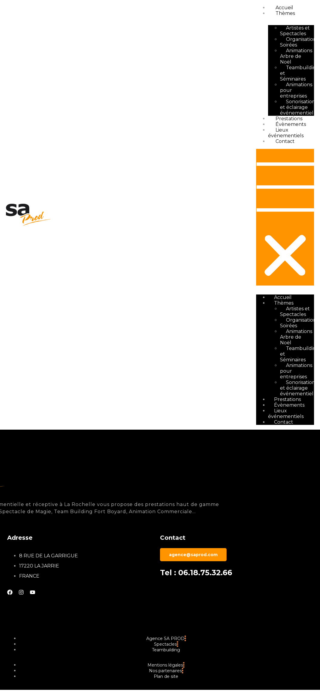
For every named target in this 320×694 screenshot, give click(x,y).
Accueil (284, 7)
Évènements (291, 124)
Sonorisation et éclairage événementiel (297, 107)
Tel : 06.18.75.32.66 (196, 572)
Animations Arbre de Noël (296, 56)
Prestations (289, 118)
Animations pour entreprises (296, 90)
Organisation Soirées (298, 42)
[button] (285, 217)
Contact (285, 141)
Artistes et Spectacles (295, 30)
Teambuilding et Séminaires (299, 73)
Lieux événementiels (286, 132)
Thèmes (285, 13)
